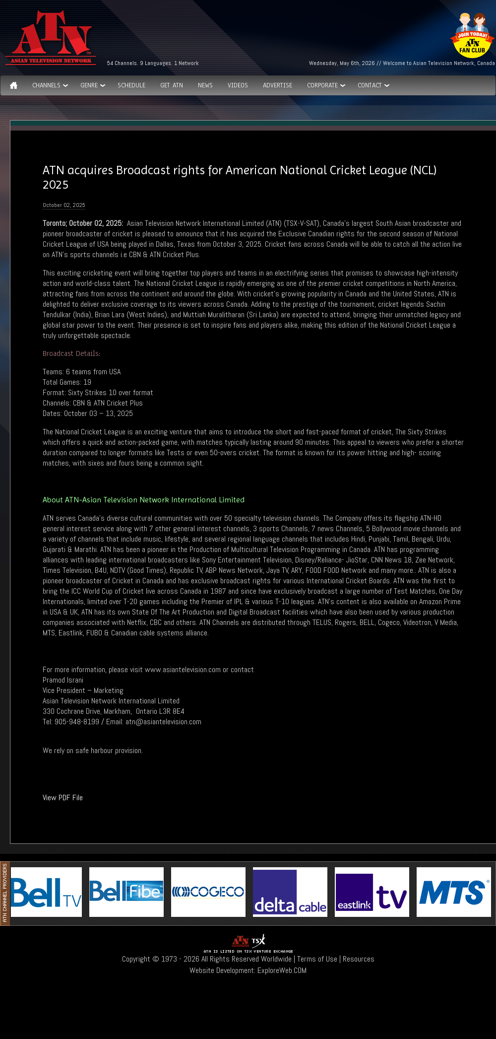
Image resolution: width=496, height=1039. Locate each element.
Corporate (322, 85)
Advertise (277, 85)
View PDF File (63, 797)
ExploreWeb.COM (282, 970)
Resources (358, 959)
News (205, 85)
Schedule (131, 85)
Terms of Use (317, 959)
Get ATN (171, 85)
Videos (238, 85)
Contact (370, 85)
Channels (46, 85)
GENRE (89, 85)
